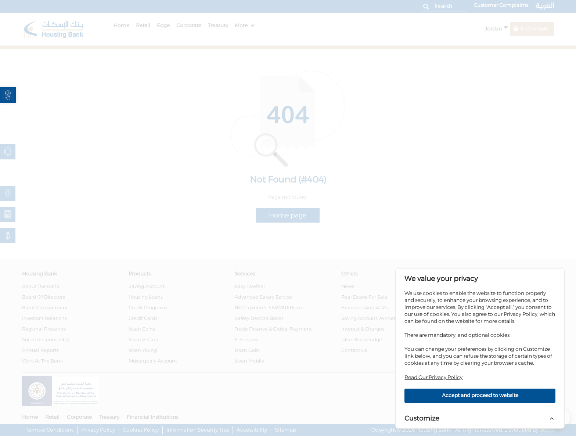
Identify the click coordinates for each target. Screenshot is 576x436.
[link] (8, 95)
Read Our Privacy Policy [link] (433, 378)
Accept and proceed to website (480, 395)
